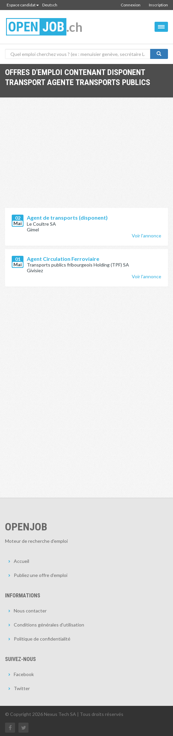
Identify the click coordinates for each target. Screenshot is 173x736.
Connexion (130, 4)
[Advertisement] (86, 158)
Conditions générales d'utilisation (49, 625)
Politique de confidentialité (42, 639)
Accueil (21, 561)
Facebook (24, 674)
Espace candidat (23, 4)
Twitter (22, 688)
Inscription (158, 4)
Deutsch (49, 4)
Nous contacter (30, 610)
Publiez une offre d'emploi (40, 575)
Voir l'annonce (146, 235)
